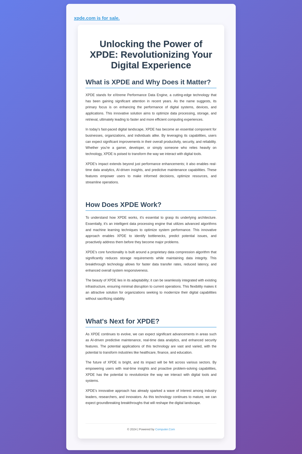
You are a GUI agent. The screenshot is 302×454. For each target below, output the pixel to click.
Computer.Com (165, 429)
